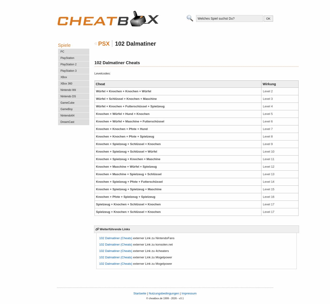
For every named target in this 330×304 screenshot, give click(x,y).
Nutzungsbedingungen (164, 293)
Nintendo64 (67, 115)
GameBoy (67, 109)
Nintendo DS (68, 96)
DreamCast (67, 122)
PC (62, 51)
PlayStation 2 (69, 64)
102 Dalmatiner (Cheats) (115, 238)
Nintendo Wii (68, 90)
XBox (64, 77)
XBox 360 (66, 83)
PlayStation (67, 58)
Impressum (189, 293)
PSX (104, 43)
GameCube (67, 102)
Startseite (139, 293)
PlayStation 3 (69, 70)
